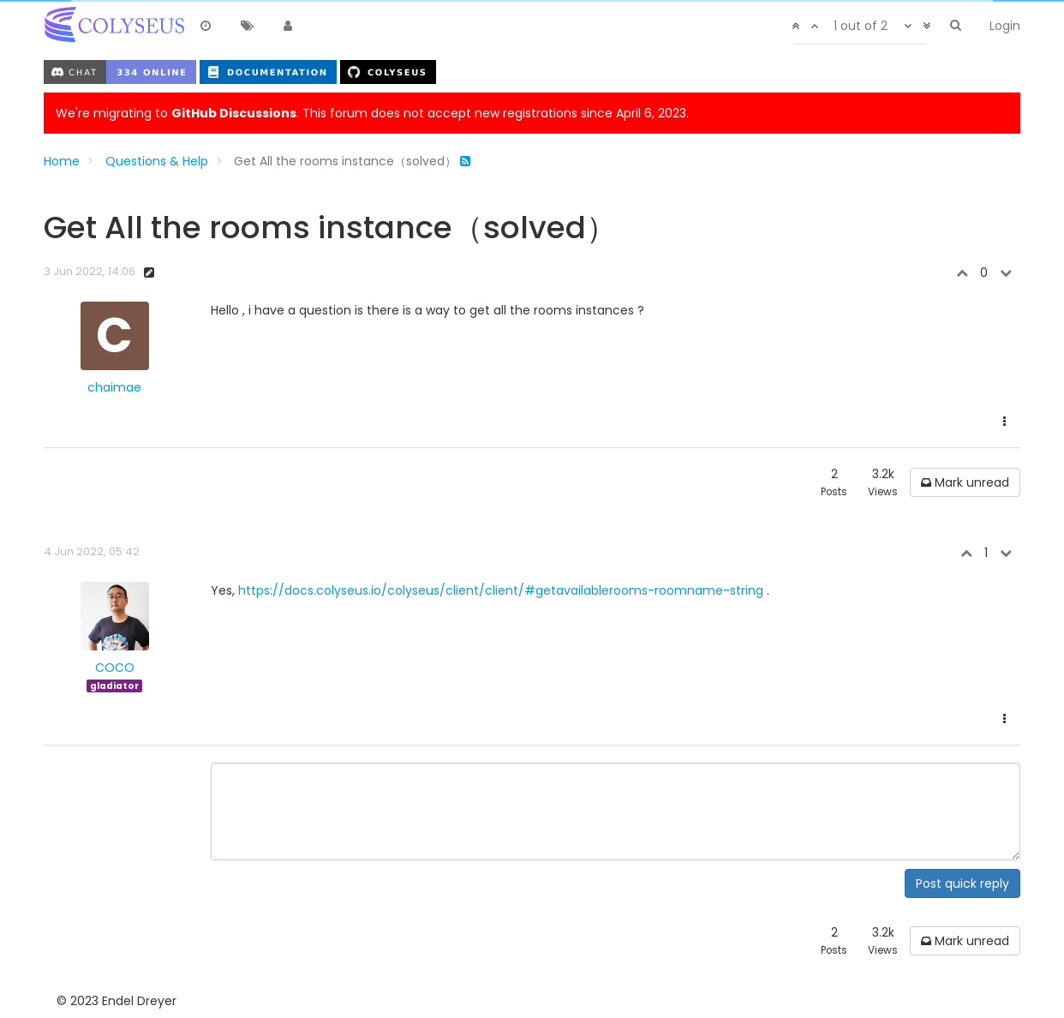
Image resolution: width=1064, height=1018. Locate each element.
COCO (114, 667)
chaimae (114, 387)
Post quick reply (962, 883)
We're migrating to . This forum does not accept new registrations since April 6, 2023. (372, 113)
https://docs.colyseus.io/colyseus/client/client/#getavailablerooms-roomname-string (500, 590)
